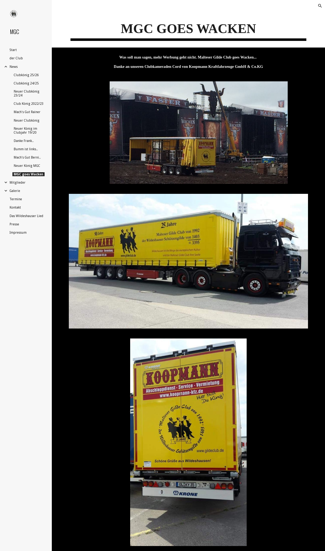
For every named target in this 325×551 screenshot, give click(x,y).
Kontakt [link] (15, 207)
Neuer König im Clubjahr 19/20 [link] (25, 130)
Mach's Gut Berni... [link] (27, 157)
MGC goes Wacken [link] (28, 174)
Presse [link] (14, 224)
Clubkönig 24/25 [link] (26, 83)
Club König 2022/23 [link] (29, 104)
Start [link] (13, 50)
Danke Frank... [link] (24, 141)
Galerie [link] (15, 191)
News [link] (14, 67)
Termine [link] (16, 199)
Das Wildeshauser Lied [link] (26, 216)
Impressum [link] (18, 233)
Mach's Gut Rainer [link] (27, 112)
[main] (188, 30)
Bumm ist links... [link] (26, 149)
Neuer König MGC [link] (27, 166)
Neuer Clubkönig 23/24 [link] (26, 93)
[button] (320, 6)
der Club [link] (16, 58)
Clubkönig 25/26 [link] (26, 75)
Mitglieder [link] (17, 182)
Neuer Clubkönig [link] (26, 120)
